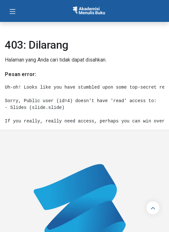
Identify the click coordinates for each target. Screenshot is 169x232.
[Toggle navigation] (12, 11)
